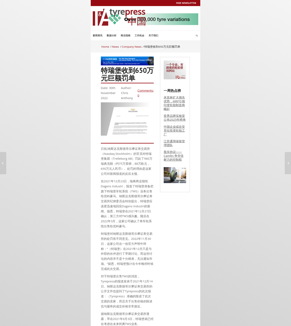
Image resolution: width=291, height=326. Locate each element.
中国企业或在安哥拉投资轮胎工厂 (174, 130)
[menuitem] (97, 35)
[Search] (196, 35)
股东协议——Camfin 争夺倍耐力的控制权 (174, 155)
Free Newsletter (186, 2)
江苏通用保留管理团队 (174, 143)
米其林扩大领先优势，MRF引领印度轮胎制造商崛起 (174, 103)
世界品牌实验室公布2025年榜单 (175, 118)
